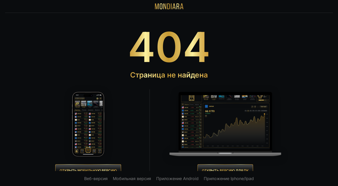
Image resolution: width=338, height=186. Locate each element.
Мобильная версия (132, 178)
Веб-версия (96, 178)
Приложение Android (177, 178)
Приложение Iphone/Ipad (229, 178)
